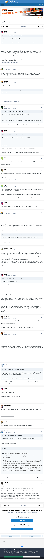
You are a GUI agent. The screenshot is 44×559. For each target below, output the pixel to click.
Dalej (39, 26)
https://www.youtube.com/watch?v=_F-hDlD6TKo (10, 396)
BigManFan (5, 21)
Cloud (5, 68)
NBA (9, 22)
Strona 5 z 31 (23, 26)
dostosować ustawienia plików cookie (18, 552)
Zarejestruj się (22, 520)
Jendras (6, 81)
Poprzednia (5, 26)
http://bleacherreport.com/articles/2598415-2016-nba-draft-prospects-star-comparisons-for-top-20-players (21, 477)
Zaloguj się (22, 528)
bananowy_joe (8, 248)
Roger (5, 364)
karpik (5, 169)
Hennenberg (7, 405)
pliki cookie (20, 551)
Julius (5, 31)
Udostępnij (10, 536)
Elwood (6, 482)
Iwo (5, 157)
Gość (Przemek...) (8, 431)
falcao (5, 421)
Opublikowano (10, 32)
